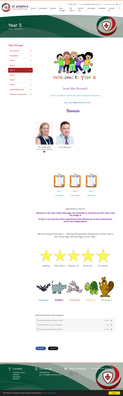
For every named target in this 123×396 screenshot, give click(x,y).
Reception (20, 56)
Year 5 (20, 80)
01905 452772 (72, 4)
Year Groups (62, 9)
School (33, 9)
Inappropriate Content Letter (50, 320)
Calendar (101, 8)
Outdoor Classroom (20, 94)
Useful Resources (20, 89)
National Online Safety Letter (50, 329)
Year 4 (20, 75)
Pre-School (20, 51)
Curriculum (43, 9)
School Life (80, 9)
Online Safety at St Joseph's (49, 325)
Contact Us (111, 9)
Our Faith (72, 9)
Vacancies (91, 8)
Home (10, 29)
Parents (53, 9)
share (41, 348)
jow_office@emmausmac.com (90, 4)
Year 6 (20, 85)
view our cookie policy (53, 393)
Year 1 (20, 60)
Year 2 (20, 65)
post (53, 348)
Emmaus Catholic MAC (99, 368)
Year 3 (20, 70)
